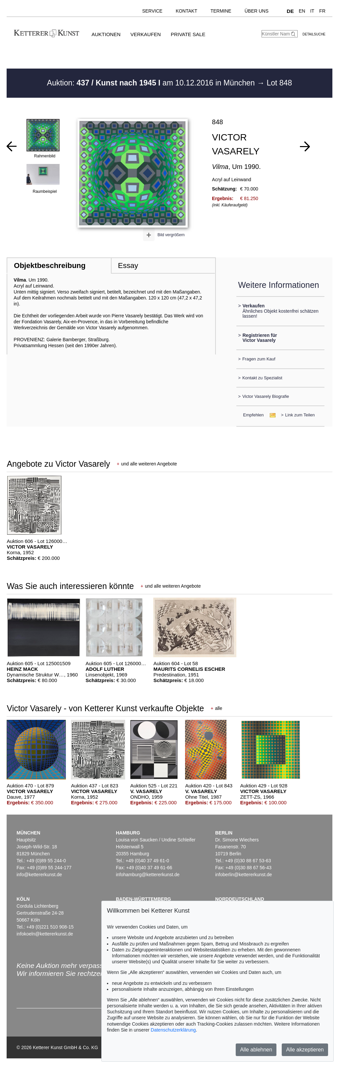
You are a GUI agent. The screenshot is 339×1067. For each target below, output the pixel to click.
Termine (221, 11)
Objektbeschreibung (49, 265)
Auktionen (106, 34)
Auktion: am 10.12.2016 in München (152, 83)
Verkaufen (145, 34)
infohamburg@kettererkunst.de (147, 874)
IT (312, 11)
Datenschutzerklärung (173, 1030)
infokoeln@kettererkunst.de (45, 933)
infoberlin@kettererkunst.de (243, 874)
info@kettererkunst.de (39, 874)
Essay (128, 265)
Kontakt (186, 11)
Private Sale (188, 34)
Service (152, 11)
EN (302, 11)
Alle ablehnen (256, 1049)
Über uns (256, 11)
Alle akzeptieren (305, 1049)
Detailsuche (314, 34)
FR (322, 11)
